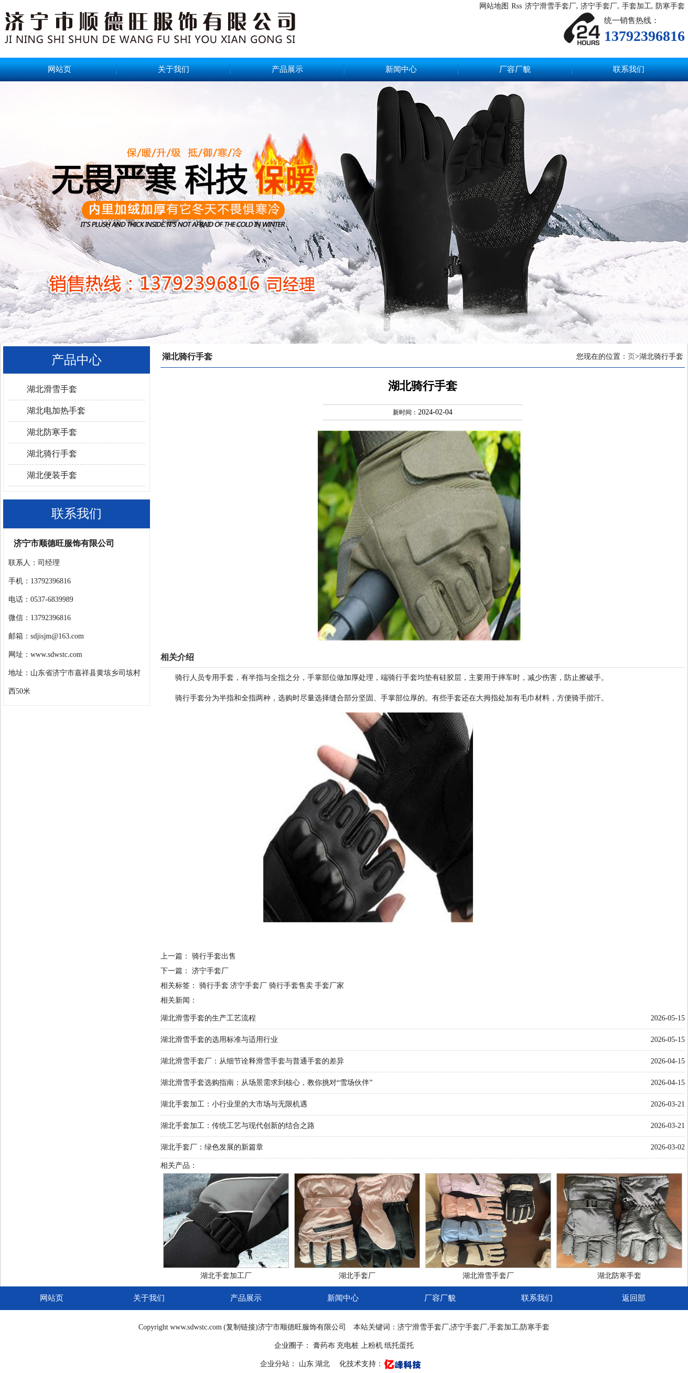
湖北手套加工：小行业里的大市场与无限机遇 (233, 1104)
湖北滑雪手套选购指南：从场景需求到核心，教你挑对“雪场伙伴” (266, 1083)
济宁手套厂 (598, 6)
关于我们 (173, 69)
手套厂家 (329, 985)
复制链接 (240, 1327)
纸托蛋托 (399, 1345)
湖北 (323, 1364)
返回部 (634, 1298)
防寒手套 (670, 6)
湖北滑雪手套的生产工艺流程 (208, 1018)
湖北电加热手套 (56, 410)
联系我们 (628, 69)
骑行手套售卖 (291, 985)
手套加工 (636, 6)
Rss (516, 6)
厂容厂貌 (515, 69)
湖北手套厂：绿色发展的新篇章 (211, 1147)
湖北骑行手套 (52, 453)
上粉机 (372, 1345)
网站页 (59, 69)
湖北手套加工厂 (226, 1276)
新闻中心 (401, 69)
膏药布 (324, 1345)
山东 (307, 1364)
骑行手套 (214, 985)
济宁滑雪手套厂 (550, 6)
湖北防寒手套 (52, 432)
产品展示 (287, 69)
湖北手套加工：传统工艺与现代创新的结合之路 (237, 1126)
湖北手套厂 (357, 1276)
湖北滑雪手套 (52, 389)
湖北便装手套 (52, 475)
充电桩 (348, 1345)
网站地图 (494, 6)
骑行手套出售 (214, 956)
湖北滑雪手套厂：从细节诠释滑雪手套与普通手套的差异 (252, 1061)
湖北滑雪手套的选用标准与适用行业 (219, 1040)
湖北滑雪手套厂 (488, 1276)
